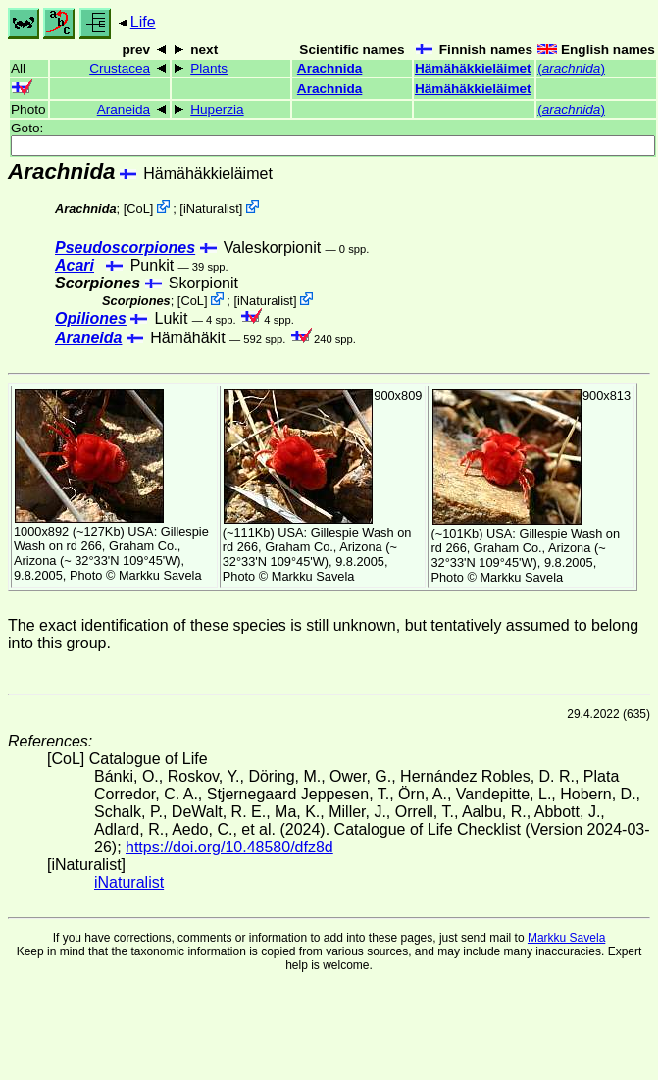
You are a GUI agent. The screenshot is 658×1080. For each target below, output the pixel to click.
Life (143, 22)
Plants (209, 68)
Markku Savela (566, 938)
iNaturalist (211, 208)
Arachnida (329, 68)
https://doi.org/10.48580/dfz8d (229, 847)
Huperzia (216, 109)
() (571, 68)
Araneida (123, 109)
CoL (138, 208)
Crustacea (119, 68)
